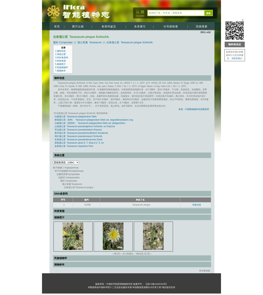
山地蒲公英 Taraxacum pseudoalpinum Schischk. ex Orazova (85, 126)
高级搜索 (201, 26)
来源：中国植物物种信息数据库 (193, 109)
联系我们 (238, 58)
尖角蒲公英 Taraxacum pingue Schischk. (129, 42)
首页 (57, 26)
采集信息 (196, 204)
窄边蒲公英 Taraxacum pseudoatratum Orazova (78, 129)
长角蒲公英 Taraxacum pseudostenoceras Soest (78, 139)
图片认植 (78, 26)
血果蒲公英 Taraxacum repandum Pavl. (74, 146)
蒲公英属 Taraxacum (89, 42)
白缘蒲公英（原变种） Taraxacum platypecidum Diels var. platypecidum (90, 123)
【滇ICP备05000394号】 (156, 284)
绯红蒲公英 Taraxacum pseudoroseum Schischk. (79, 136)
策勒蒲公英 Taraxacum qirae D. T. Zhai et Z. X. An (79, 143)
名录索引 (140, 26)
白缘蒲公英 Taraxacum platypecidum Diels (75, 116)
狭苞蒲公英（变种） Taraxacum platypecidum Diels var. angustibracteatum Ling (94, 120)
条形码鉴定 (109, 26)
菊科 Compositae (63, 42)
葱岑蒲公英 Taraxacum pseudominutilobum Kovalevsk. (81, 133)
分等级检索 (170, 26)
